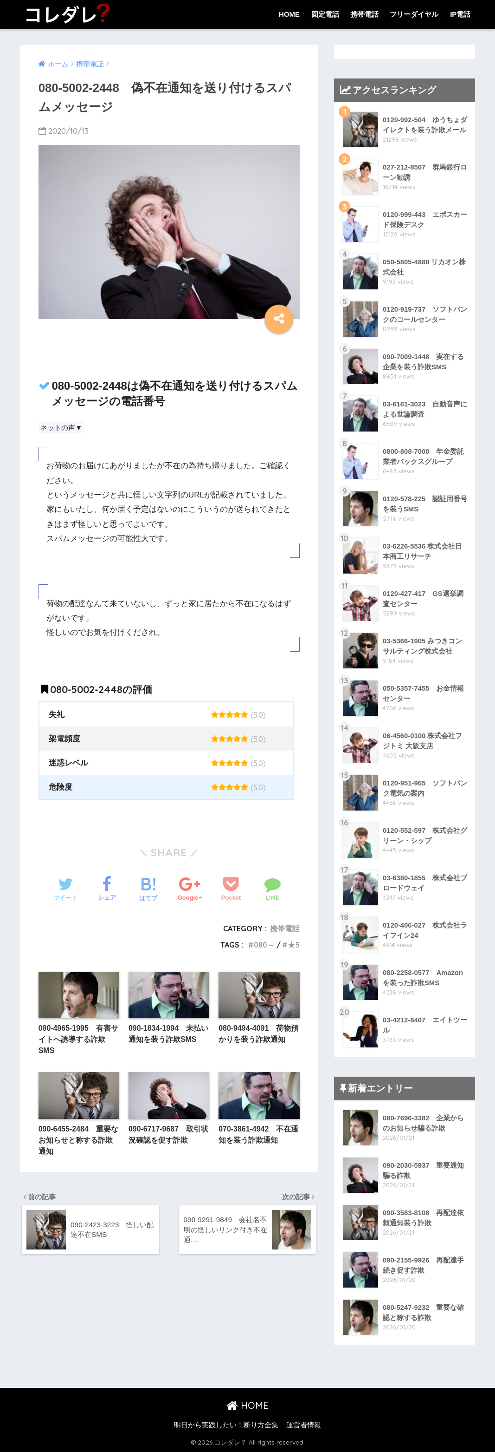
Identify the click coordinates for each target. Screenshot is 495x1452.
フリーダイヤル (414, 14)
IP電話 (460, 14)
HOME (289, 14)
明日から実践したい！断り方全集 (226, 1425)
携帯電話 (365, 14)
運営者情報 (303, 1425)
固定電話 (325, 14)
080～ (263, 944)
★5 (294, 944)
